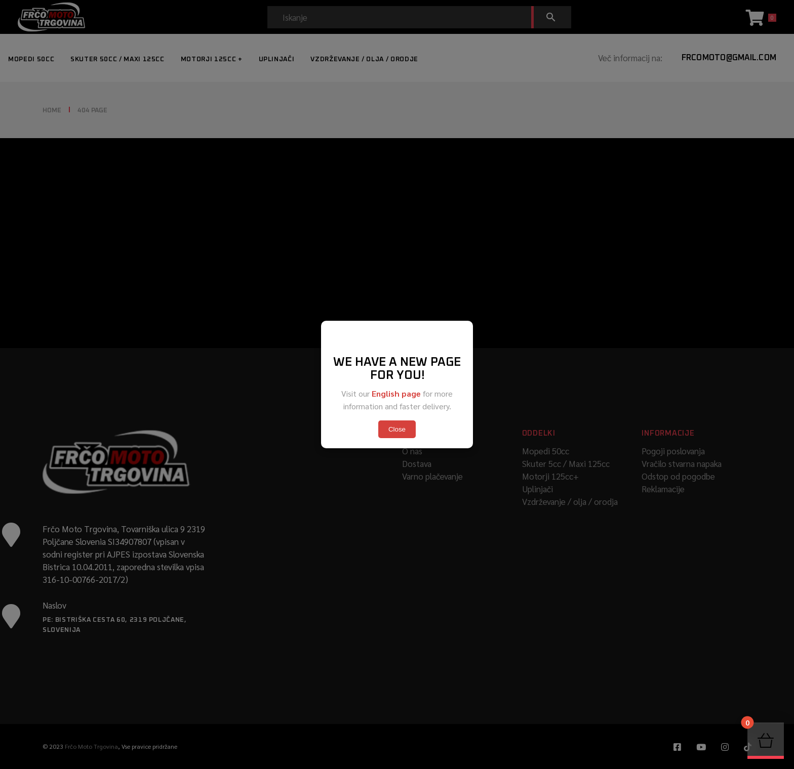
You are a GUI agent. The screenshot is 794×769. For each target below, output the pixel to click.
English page (396, 393)
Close (397, 429)
